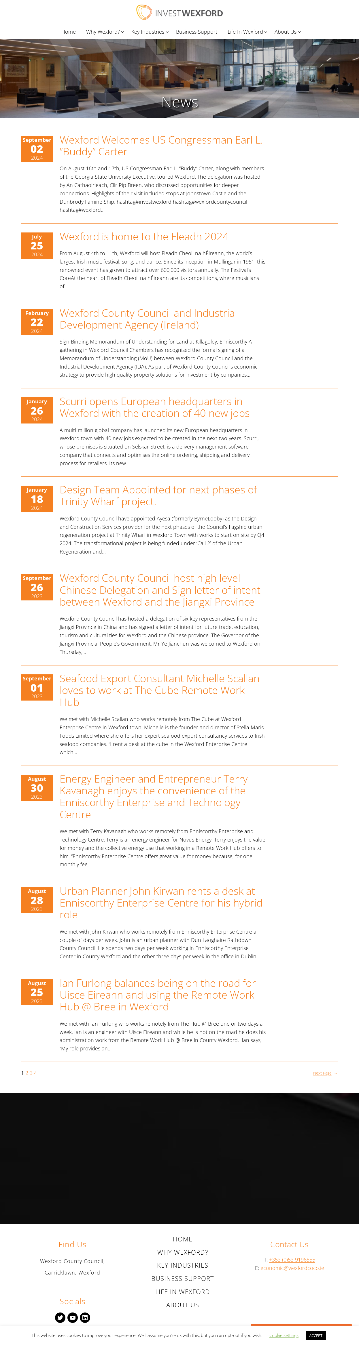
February (37, 313)
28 (37, 900)
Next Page (325, 1073)
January (37, 401)
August (37, 778)
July (37, 236)
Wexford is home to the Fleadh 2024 (144, 236)
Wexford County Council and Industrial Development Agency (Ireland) (148, 319)
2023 (37, 596)
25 (37, 245)
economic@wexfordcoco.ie (292, 1267)
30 (37, 787)
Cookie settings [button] (283, 1335)
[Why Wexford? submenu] (123, 31)
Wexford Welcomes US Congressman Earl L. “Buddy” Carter (161, 146)
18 (37, 498)
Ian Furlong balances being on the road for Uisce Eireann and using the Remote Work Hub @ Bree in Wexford (158, 995)
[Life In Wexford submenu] (266, 31)
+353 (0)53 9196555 (292, 1259)
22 (37, 321)
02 (37, 148)
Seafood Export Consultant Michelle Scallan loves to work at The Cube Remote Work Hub (160, 690)
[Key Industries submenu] (168, 31)
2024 (37, 157)
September (37, 139)
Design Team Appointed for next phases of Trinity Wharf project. (158, 496)
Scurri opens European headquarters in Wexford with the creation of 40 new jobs (155, 407)
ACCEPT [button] (315, 1335)
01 (37, 687)
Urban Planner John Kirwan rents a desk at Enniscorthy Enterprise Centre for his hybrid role (161, 903)
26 (37, 410)
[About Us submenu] (300, 31)
